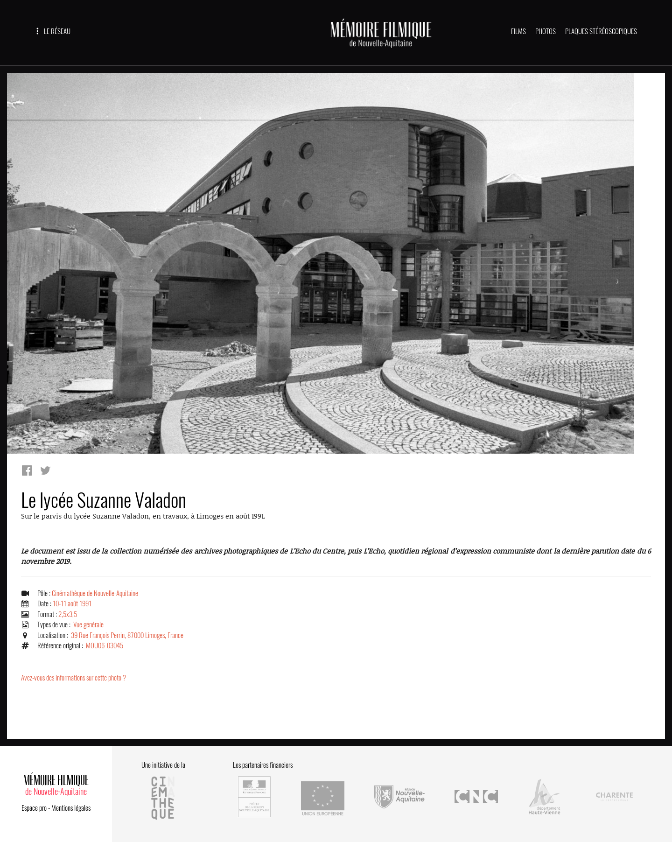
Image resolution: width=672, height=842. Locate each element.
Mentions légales (71, 808)
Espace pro (34, 808)
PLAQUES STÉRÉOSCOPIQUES (601, 31)
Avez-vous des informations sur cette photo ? (73, 677)
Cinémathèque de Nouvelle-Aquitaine (95, 593)
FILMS (518, 31)
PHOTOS (545, 31)
